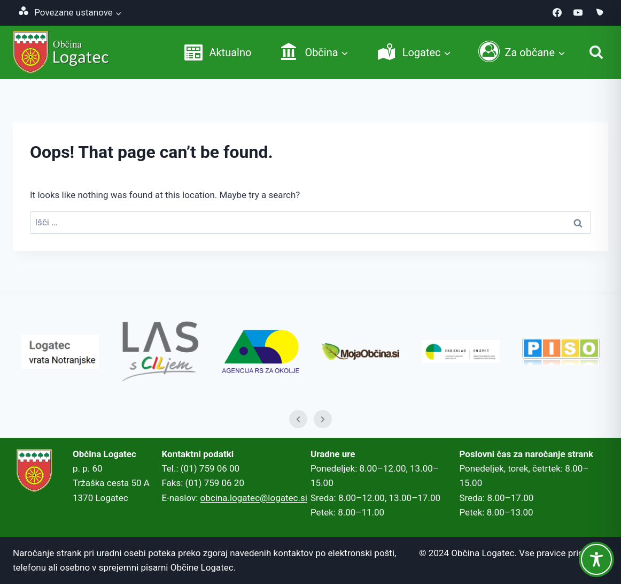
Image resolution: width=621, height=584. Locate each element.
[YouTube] (578, 13)
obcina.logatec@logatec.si (253, 497)
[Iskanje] (596, 52)
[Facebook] (557, 13)
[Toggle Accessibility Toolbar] (596, 559)
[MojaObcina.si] (599, 13)
